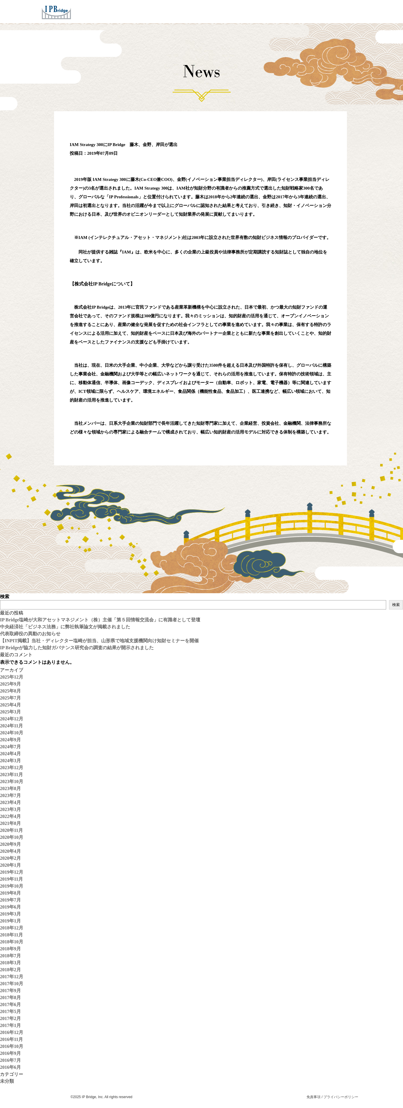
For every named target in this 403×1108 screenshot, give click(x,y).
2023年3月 (10, 809)
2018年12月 (11, 927)
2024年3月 (10, 760)
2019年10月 (11, 886)
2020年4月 (10, 851)
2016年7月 (10, 1060)
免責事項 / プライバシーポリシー (332, 1097)
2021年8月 (10, 823)
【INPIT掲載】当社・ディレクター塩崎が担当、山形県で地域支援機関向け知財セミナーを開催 (99, 640)
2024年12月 (11, 718)
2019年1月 (10, 920)
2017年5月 (10, 1011)
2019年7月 (10, 899)
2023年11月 (11, 774)
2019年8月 (10, 893)
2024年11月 (11, 725)
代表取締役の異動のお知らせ (30, 633)
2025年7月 (10, 697)
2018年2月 (10, 969)
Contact (318, 11)
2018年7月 (10, 955)
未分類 (7, 1081)
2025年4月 (10, 704)
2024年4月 (10, 753)
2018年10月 (11, 941)
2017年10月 (11, 983)
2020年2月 (10, 858)
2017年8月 (10, 997)
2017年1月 (10, 1025)
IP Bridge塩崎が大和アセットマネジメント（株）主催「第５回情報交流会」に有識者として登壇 (100, 619)
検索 (4, 596)
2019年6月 (10, 906)
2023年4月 (10, 802)
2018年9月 (10, 948)
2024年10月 (11, 732)
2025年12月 (11, 676)
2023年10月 (11, 781)
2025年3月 (10, 711)
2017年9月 (10, 990)
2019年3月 (10, 913)
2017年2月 (10, 1018)
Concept (209, 11)
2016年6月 (10, 1067)
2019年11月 (11, 879)
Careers (291, 11)
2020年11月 (11, 830)
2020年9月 (10, 844)
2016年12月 (11, 1032)
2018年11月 (11, 934)
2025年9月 (10, 683)
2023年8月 (10, 788)
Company (239, 11)
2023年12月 (11, 767)
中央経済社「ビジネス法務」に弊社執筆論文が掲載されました (65, 626)
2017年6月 (10, 1004)
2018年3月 (10, 962)
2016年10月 (11, 1046)
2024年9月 (10, 739)
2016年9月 (10, 1053)
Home (153, 11)
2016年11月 (11, 1039)
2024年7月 (10, 746)
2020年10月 (11, 837)
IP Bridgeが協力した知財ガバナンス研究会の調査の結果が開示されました (77, 647)
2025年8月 (10, 690)
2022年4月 (10, 816)
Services (179, 11)
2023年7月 (10, 795)
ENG (352, 11)
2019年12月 (11, 872)
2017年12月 (11, 976)
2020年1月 (10, 865)
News (266, 11)
